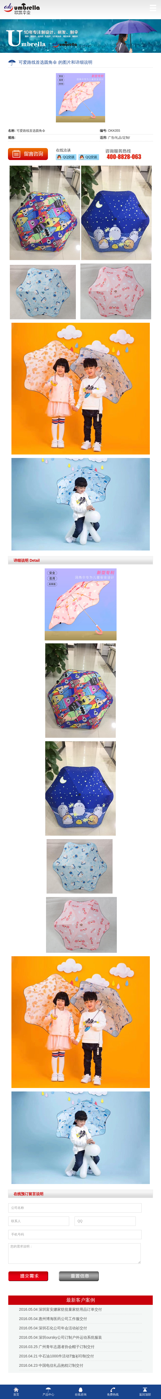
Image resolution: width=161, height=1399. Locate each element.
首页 (16, 1391)
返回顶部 (145, 1391)
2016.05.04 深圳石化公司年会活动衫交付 (53, 1328)
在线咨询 (80, 1391)
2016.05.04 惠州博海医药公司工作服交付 (53, 1319)
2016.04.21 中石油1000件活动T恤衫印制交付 (56, 1356)
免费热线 (113, 1391)
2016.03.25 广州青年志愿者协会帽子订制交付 (57, 1347)
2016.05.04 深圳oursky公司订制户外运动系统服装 (60, 1337)
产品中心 (48, 1391)
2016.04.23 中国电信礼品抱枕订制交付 (51, 1365)
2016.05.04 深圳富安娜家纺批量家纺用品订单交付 (60, 1309)
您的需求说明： (74, 1253)
